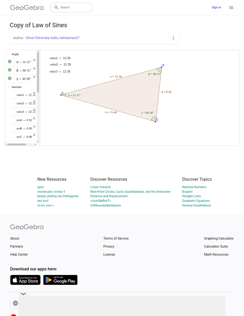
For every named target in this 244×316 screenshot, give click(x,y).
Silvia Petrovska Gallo (42, 38)
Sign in (216, 7)
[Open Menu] (231, 7)
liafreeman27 (70, 38)
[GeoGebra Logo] (26, 7)
